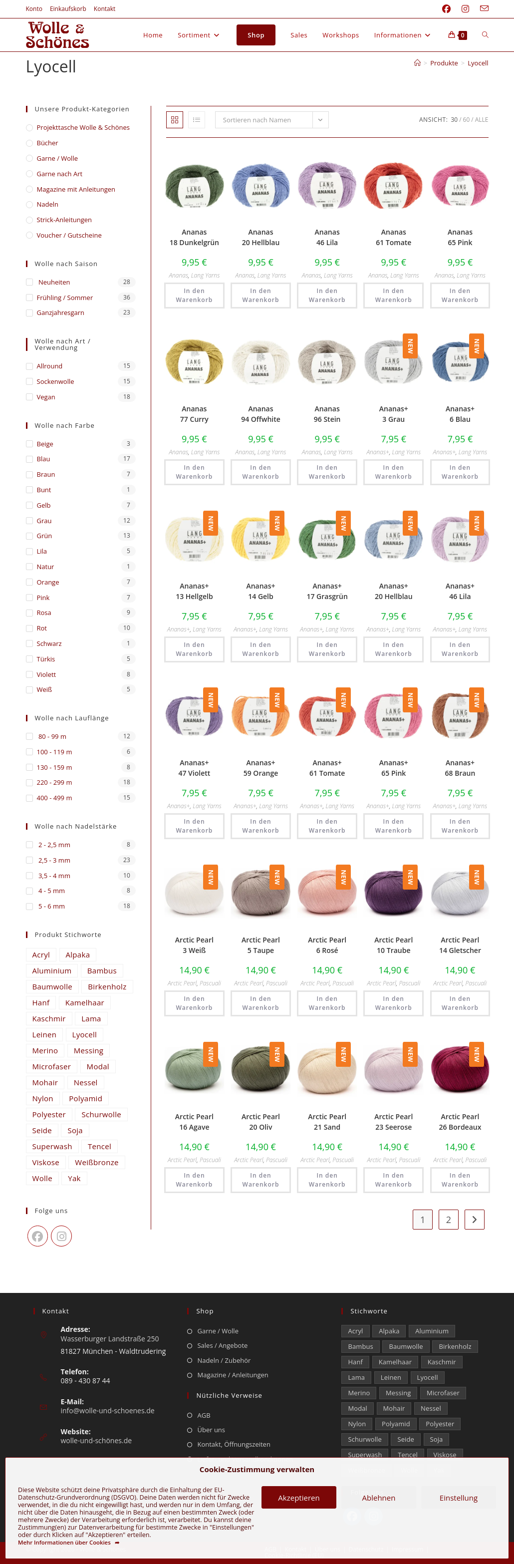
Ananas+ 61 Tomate (327, 768)
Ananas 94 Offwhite (260, 414)
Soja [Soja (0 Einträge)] (75, 1130)
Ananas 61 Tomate (393, 237)
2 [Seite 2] (448, 1220)
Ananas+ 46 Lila (460, 591)
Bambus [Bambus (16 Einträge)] (102, 970)
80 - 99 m (51, 736)
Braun (46, 474)
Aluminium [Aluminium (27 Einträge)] (52, 970)
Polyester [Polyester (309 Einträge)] (49, 1114)
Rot (42, 628)
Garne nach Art (60, 173)
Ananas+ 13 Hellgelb (194, 591)
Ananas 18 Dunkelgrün (194, 237)
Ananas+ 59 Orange (261, 768)
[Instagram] (61, 1236)
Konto (34, 8)
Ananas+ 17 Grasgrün (326, 591)
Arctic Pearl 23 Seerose (393, 1122)
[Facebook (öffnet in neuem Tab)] (446, 9)
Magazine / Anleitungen (232, 1374)
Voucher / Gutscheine (69, 235)
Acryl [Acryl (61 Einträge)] (41, 954)
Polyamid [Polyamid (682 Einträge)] (85, 1098)
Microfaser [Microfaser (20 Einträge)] (51, 1066)
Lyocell (478, 62)
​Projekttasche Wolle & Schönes (83, 127)
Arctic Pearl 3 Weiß (194, 945)
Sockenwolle (55, 381)
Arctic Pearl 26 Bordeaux (460, 1122)
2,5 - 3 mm (53, 860)
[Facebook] (37, 1236)
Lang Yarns (205, 275)
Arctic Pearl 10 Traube (393, 945)
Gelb (44, 505)
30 (454, 119)
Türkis (46, 658)
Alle (482, 119)
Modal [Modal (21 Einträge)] (98, 1066)
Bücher (47, 142)
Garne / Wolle (57, 158)
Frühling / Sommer (65, 297)
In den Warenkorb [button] (194, 295)
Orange (48, 582)
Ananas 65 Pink (460, 237)
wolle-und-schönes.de (96, 1440)
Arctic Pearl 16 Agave (194, 1122)
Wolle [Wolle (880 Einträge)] (42, 1178)
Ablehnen (379, 1498)
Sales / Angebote (222, 1345)
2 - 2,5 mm (53, 844)
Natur (45, 566)
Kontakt (104, 8)
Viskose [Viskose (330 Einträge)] (45, 1162)
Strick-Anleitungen (64, 219)
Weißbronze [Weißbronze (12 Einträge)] (96, 1162)
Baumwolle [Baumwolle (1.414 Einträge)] (52, 986)
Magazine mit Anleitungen (76, 189)
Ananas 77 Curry (194, 414)
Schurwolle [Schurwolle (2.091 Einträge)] (101, 1114)
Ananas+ (377, 452)
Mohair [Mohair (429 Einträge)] (45, 1082)
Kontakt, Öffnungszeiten (233, 1444)
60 (466, 119)
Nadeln (48, 204)
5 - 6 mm (51, 906)
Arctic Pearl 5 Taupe (261, 945)
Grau (44, 520)
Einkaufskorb (68, 8)
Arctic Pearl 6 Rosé (327, 945)
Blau (43, 458)
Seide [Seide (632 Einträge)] (42, 1130)
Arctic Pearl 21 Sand (327, 1122)
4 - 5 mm (51, 890)
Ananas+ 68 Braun (460, 768)
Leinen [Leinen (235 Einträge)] (44, 1034)
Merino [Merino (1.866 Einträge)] (45, 1050)
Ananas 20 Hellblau (261, 237)
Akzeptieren (298, 1498)
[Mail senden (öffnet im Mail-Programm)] (482, 9)
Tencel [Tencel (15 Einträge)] (99, 1146)
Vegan (46, 396)
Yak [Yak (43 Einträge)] (74, 1178)
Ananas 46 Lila (327, 237)
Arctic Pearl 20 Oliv (261, 1122)
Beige (45, 443)
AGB (203, 1415)
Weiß (44, 689)
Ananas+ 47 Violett (194, 768)
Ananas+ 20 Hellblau (394, 591)
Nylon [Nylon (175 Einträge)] (42, 1098)
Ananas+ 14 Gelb (260, 591)
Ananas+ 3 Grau (393, 414)
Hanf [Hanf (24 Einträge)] (41, 1002)
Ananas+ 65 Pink (393, 768)
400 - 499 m (54, 797)
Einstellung (459, 1498)
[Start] (417, 62)
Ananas (178, 275)
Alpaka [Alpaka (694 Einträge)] (78, 954)
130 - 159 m (54, 767)
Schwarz (49, 643)
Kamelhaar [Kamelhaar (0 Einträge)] (84, 1002)
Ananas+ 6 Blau (460, 414)
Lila (42, 551)
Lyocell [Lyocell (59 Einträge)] (84, 1034)
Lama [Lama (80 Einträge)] (91, 1018)
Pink (43, 597)
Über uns (211, 1429)
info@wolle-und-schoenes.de (108, 1410)
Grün (44, 535)
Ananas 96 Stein (327, 414)
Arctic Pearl (182, 983)
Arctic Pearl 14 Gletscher (460, 945)
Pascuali (210, 983)
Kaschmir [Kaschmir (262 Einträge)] (49, 1018)
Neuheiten (53, 282)
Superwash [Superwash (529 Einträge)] (52, 1146)
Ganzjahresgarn (61, 312)
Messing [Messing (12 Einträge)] (88, 1050)
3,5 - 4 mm (53, 875)
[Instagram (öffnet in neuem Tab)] (465, 9)
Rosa (44, 612)
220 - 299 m (54, 782)
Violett (46, 674)
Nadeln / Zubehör (224, 1360)
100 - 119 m (54, 751)
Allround (50, 365)
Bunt (44, 489)
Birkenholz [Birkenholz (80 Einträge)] (107, 986)
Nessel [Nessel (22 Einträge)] (86, 1082)
